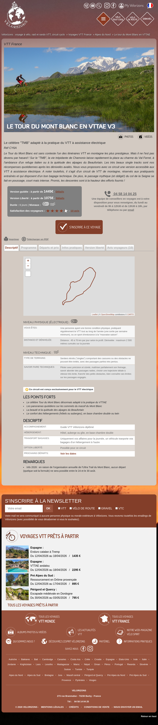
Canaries (61, 659)
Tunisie (78, 669)
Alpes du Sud (33, 675)
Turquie (90, 669)
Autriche (13, 659)
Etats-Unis (124, 659)
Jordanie (11, 664)
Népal (87, 664)
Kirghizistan (25, 664)
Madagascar (63, 664)
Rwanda (131, 664)
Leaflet (95, 314)
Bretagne (49, 675)
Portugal (119, 664)
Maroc (77, 664)
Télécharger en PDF (35, 239)
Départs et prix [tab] (49, 247)
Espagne (110, 659)
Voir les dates (68, 453)
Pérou (107, 664)
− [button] (28, 266)
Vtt (62, 508)
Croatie (97, 659)
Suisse (67, 669)
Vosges (92, 680)
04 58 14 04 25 (121, 194)
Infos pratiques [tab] (72, 247)
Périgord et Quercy (93, 675)
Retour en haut (148, 716)
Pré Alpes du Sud (137, 675)
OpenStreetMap (107, 314)
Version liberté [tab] (94, 247)
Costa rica (75, 659)
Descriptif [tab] (11, 247)
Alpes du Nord (16, 675)
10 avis (75, 210)
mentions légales (52, 707)
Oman (97, 664)
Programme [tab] (28, 247)
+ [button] (28, 261)
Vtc (119, 508)
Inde (135, 659)
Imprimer (11, 239)
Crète (87, 659)
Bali (36, 659)
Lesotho (49, 664)
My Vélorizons (131, 6)
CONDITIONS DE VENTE (96, 707)
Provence (66, 680)
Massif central (73, 675)
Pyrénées (80, 680)
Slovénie (144, 664)
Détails (60, 191)
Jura (60, 675)
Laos (38, 664)
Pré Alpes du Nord (116, 675)
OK (48, 508)
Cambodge (47, 659)
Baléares (25, 659)
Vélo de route (82, 508)
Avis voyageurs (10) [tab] (120, 247)
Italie (144, 659)
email (131, 210)
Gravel (105, 508)
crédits (74, 707)
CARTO (130, 314)
